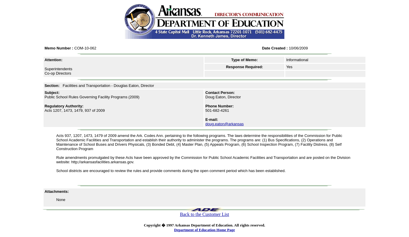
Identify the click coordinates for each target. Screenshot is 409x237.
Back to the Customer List (204, 214)
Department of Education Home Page (204, 230)
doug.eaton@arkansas (224, 124)
